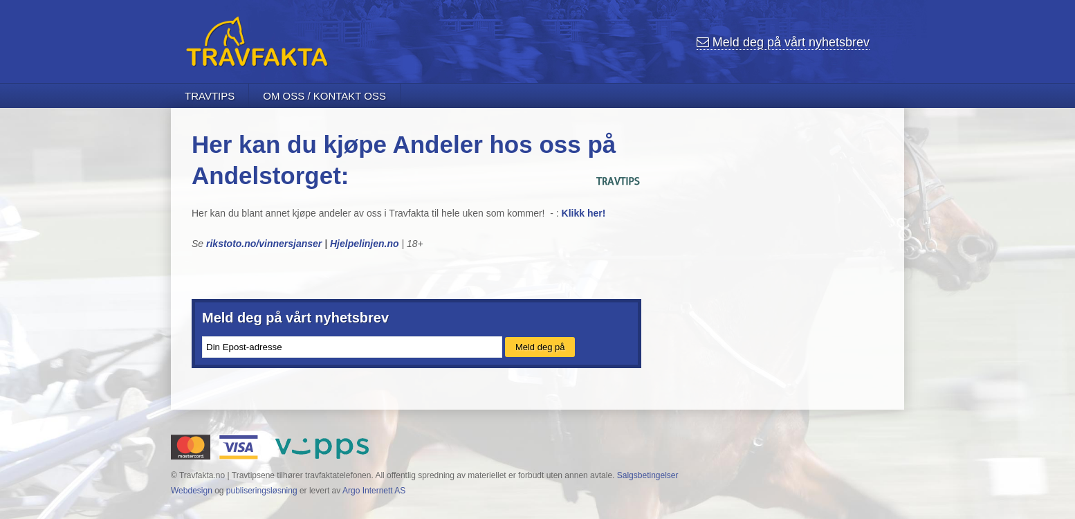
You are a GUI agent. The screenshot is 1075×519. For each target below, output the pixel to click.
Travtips (210, 96)
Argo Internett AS (373, 490)
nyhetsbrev (783, 42)
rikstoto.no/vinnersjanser (264, 243)
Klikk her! (582, 213)
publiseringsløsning (261, 490)
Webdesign (191, 490)
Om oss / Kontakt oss (324, 96)
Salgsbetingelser (648, 475)
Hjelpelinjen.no (364, 243)
